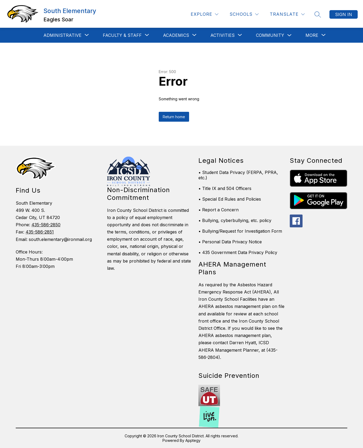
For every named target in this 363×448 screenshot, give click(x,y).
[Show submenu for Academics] (176, 35)
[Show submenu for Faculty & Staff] (122, 35)
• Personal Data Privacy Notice (230, 241)
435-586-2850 (45, 224)
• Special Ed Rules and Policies (229, 199)
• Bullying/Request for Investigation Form (240, 231)
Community (270, 35)
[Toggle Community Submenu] (289, 35)
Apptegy (193, 440)
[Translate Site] (287, 14)
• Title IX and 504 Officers (224, 188)
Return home (174, 116)
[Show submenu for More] (311, 35)
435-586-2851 (40, 232)
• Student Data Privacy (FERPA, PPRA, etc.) (238, 175)
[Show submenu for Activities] (222, 35)
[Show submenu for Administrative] (62, 35)
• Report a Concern (218, 209)
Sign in (343, 14)
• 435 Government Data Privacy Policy (237, 252)
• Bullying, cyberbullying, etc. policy (234, 220)
